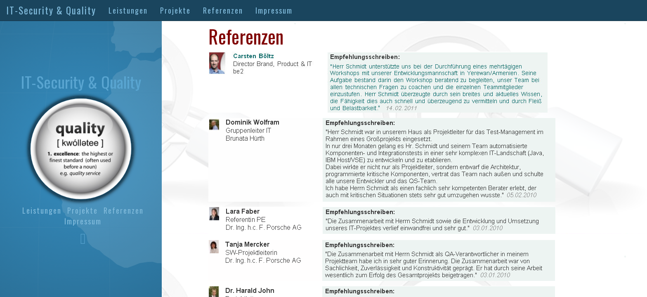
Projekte (175, 10)
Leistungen (128, 10)
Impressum (274, 10)
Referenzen (223, 10)
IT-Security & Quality (51, 10)
